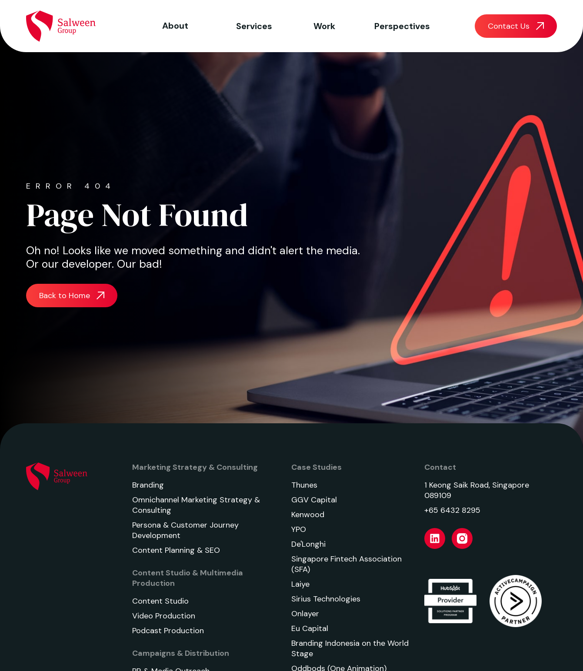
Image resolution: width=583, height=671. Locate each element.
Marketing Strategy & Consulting (195, 467)
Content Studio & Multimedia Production (187, 578)
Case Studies (316, 467)
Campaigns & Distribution (180, 653)
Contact (440, 467)
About (175, 25)
